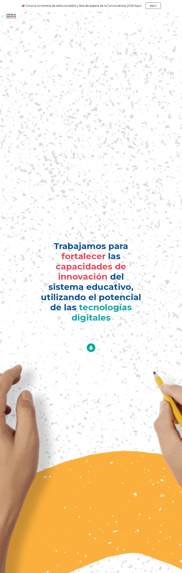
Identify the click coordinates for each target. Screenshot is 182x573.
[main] (91, 284)
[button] (91, 566)
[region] (91, 5)
